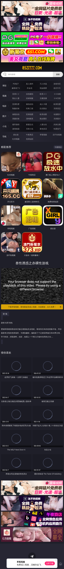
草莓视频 (43, 134)
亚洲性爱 (15, 104)
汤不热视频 (57, 134)
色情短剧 (29, 139)
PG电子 (16, 84)
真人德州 (29, 84)
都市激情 (15, 124)
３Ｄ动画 (57, 94)
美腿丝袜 (15, 118)
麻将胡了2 (16, 88)
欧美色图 (43, 114)
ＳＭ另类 (57, 98)
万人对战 (43, 84)
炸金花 (29, 88)
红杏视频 (15, 139)
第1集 (5, 314)
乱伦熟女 (43, 108)
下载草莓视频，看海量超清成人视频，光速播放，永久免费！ (35, 306)
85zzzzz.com (32, 67)
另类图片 (57, 118)
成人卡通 (43, 104)
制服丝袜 (15, 108)
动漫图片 (57, 114)
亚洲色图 (29, 114)
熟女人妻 (15, 98)
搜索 (58, 74)
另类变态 (57, 108)
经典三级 (29, 108)
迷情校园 (15, 129)
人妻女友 (43, 124)
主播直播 (43, 98)
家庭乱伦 (29, 124)
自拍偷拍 (29, 94)
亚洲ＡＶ (15, 94)
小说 (4, 126)
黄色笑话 (43, 129)
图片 (4, 116)
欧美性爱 (57, 104)
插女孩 (16, 134)
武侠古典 (57, 124)
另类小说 (29, 129)
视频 (4, 95)
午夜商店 (29, 134)
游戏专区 (57, 84)
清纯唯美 (29, 118)
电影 (4, 106)
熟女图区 (43, 118)
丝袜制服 (29, 98)
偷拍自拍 (29, 104)
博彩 (4, 85)
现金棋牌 (43, 88)
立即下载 (49, 563)
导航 (4, 136)
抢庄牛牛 (57, 88)
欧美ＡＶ (43, 94)
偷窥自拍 (15, 114)
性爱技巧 (57, 129)
